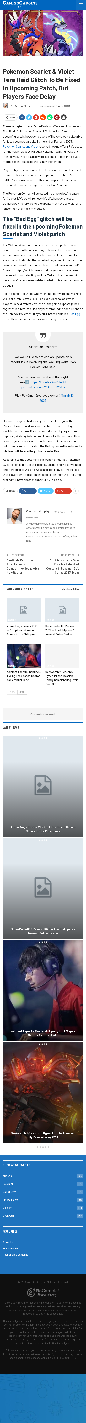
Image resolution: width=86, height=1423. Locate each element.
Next (22, 692)
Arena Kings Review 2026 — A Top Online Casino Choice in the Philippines (43, 829)
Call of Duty (9, 1191)
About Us (8, 1242)
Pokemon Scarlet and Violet (20, 146)
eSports (7, 1176)
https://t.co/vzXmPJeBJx (48, 382)
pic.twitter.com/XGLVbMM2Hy (43, 387)
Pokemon (20, 61)
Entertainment (10, 1199)
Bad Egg (74, 314)
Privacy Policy (10, 1248)
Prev (11, 692)
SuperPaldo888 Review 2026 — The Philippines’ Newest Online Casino (43, 931)
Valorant (7, 1207)
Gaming (8, 61)
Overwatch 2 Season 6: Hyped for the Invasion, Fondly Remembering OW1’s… (43, 1135)
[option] (43, 940)
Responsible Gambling (15, 1254)
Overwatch (9, 1215)
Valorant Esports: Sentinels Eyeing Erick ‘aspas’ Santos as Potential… (43, 1033)
